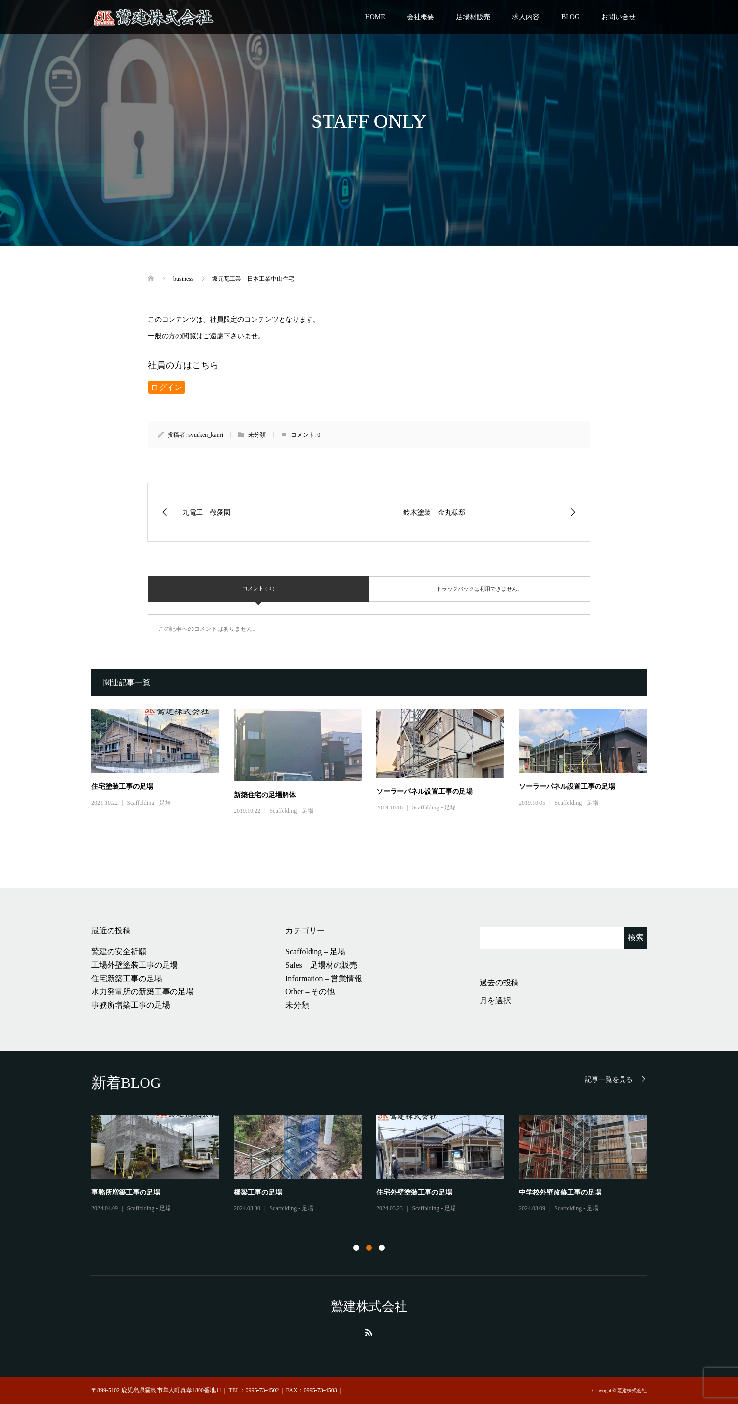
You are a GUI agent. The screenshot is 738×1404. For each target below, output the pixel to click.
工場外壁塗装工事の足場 (134, 965)
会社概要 (420, 17)
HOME (375, 17)
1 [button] (356, 1248)
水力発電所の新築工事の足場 (142, 991)
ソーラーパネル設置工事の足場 (424, 791)
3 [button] (382, 1248)
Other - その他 (145, 1216)
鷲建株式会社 (369, 1306)
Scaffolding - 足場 (149, 802)
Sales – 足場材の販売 (321, 965)
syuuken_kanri (205, 434)
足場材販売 (473, 17)
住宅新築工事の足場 (126, 978)
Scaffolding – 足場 (315, 951)
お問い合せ (618, 17)
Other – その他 (310, 991)
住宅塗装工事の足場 (122, 786)
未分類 (297, 1005)
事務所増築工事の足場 (130, 1005)
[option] (376, 1168)
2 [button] (369, 1248)
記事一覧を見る (609, 1079)
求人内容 (525, 17)
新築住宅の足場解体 (265, 795)
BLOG (570, 17)
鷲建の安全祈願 (118, 951)
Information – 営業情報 (323, 978)
